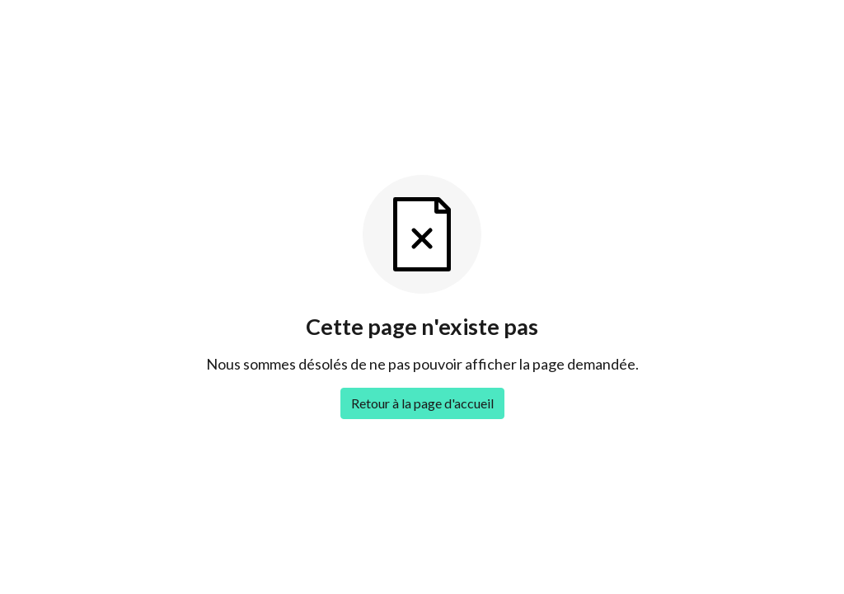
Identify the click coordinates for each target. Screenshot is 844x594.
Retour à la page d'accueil (422, 403)
